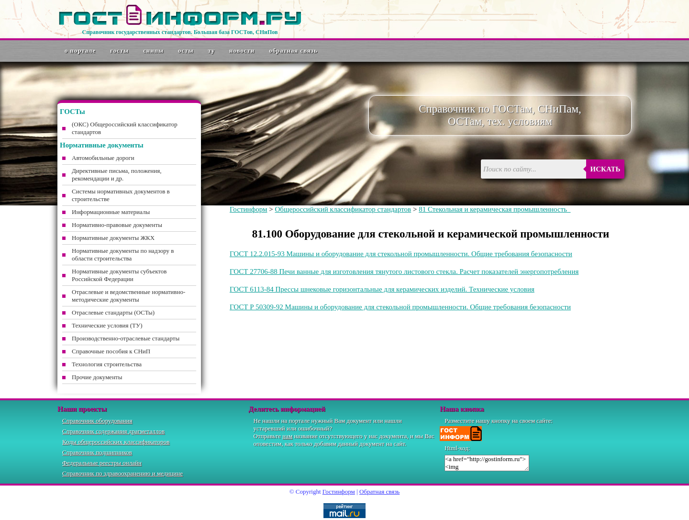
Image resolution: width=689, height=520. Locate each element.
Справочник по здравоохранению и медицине (122, 473)
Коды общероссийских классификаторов (115, 441)
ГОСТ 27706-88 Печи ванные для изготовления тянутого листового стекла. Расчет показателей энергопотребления (404, 271)
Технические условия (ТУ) (107, 325)
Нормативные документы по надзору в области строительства (123, 254)
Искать (605, 169)
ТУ (211, 50)
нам (287, 436)
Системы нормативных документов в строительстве (121, 195)
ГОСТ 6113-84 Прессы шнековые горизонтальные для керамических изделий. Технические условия (382, 289)
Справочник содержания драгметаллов (113, 431)
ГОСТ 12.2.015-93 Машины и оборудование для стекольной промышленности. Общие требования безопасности (401, 254)
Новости (242, 50)
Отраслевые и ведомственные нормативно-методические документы (128, 295)
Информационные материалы (111, 211)
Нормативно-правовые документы (117, 224)
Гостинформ (248, 209)
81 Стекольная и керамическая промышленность (494, 209)
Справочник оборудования (97, 420)
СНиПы (153, 50)
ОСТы (185, 50)
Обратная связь (293, 50)
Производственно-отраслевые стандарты (125, 338)
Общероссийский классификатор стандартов (343, 209)
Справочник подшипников (97, 452)
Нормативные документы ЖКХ (113, 237)
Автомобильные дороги (103, 157)
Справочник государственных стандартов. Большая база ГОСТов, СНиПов (180, 32)
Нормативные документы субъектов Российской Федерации (119, 275)
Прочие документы (97, 377)
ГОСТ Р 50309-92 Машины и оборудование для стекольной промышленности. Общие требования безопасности (400, 307)
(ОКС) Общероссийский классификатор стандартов (125, 128)
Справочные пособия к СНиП (111, 351)
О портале (80, 50)
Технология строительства (107, 364)
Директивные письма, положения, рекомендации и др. (116, 174)
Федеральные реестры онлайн (102, 462)
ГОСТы (119, 50)
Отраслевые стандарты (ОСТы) (113, 312)
